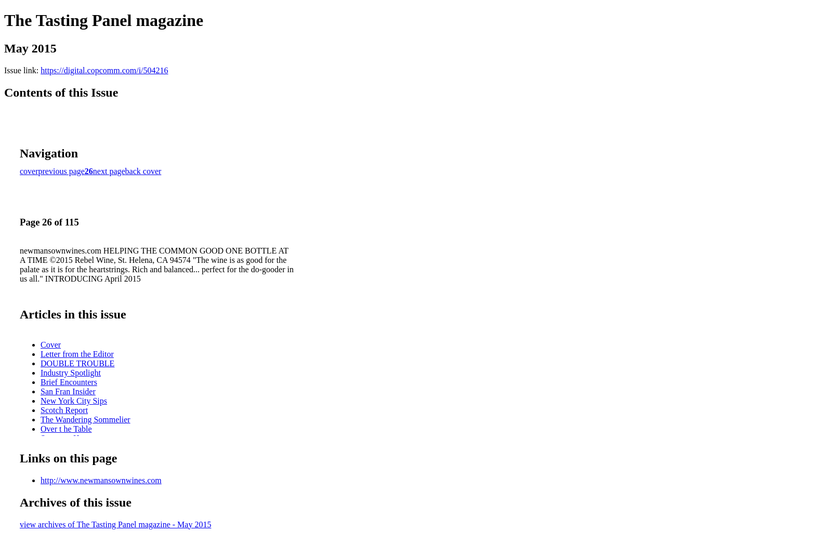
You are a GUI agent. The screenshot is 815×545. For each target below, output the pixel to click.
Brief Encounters (69, 382)
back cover (143, 171)
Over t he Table (66, 428)
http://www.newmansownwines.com (101, 480)
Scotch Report (64, 410)
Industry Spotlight (71, 372)
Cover (51, 344)
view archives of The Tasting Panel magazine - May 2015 (115, 524)
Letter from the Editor (77, 354)
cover (29, 171)
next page (109, 171)
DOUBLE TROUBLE (77, 363)
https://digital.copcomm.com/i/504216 (104, 70)
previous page (61, 171)
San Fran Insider (68, 391)
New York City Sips (74, 400)
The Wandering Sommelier (85, 419)
